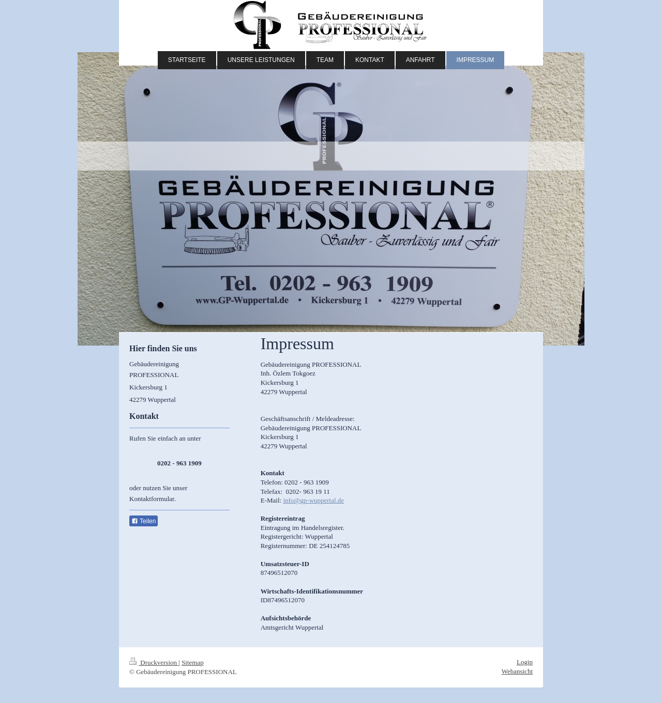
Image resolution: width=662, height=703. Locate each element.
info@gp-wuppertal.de (313, 500)
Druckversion (153, 662)
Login (525, 662)
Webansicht (517, 671)
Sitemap (193, 662)
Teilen (143, 521)
